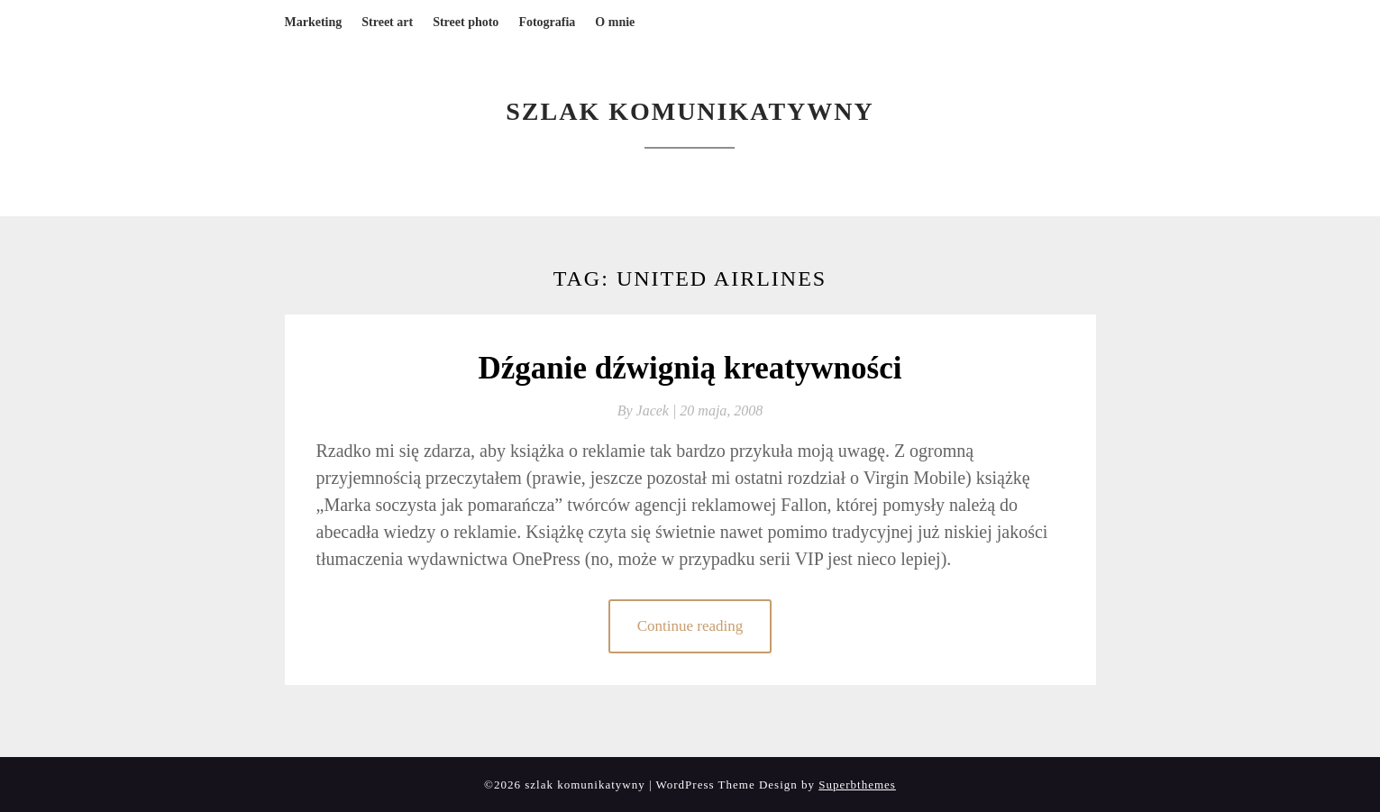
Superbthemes (857, 784)
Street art (387, 22)
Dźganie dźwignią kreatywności (690, 368)
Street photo (465, 22)
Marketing (314, 22)
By (649, 410)
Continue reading (690, 625)
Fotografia (546, 22)
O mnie (615, 22)
